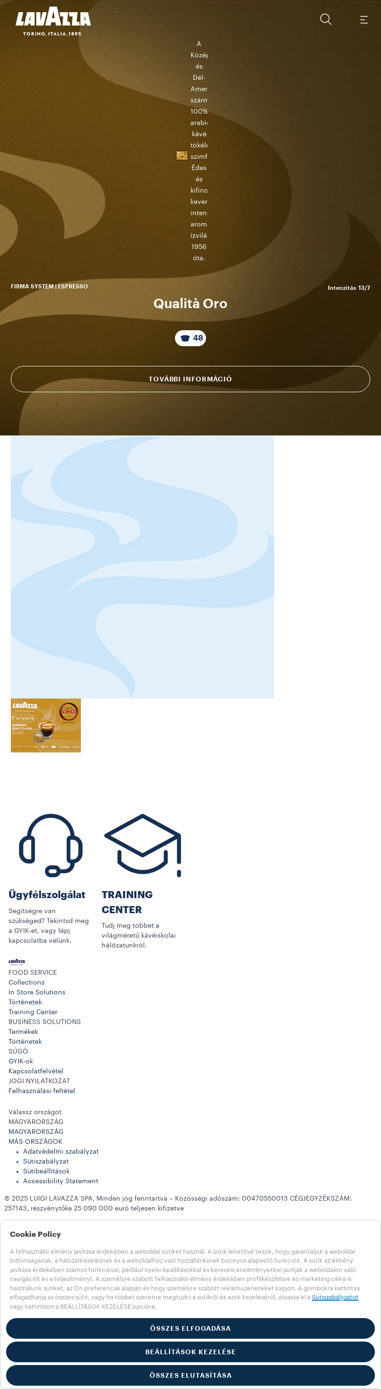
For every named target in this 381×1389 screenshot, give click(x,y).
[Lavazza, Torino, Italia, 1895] (47, 21)
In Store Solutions (36, 1167)
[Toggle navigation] (363, 19)
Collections (26, 1158)
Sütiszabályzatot (335, 1297)
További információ (190, 484)
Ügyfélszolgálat (46, 1070)
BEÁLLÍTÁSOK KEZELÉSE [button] (190, 1352)
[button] (325, 19)
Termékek (23, 1207)
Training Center (32, 1187)
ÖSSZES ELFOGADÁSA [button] (190, 1328)
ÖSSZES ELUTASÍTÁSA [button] (191, 1375)
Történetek (25, 1177)
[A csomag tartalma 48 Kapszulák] (190, 444)
